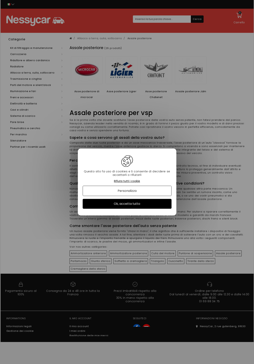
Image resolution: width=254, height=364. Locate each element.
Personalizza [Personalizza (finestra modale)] (127, 191)
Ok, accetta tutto (127, 203)
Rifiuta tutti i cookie (127, 181)
